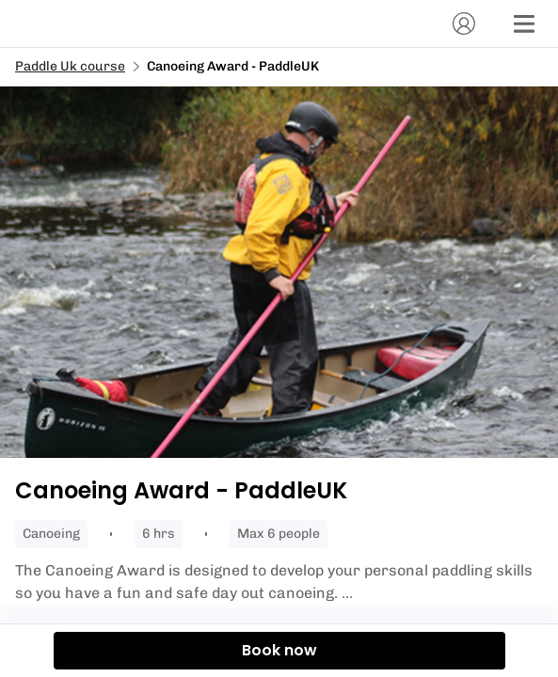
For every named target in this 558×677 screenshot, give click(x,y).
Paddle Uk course (70, 66)
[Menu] (524, 23)
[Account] (464, 23)
